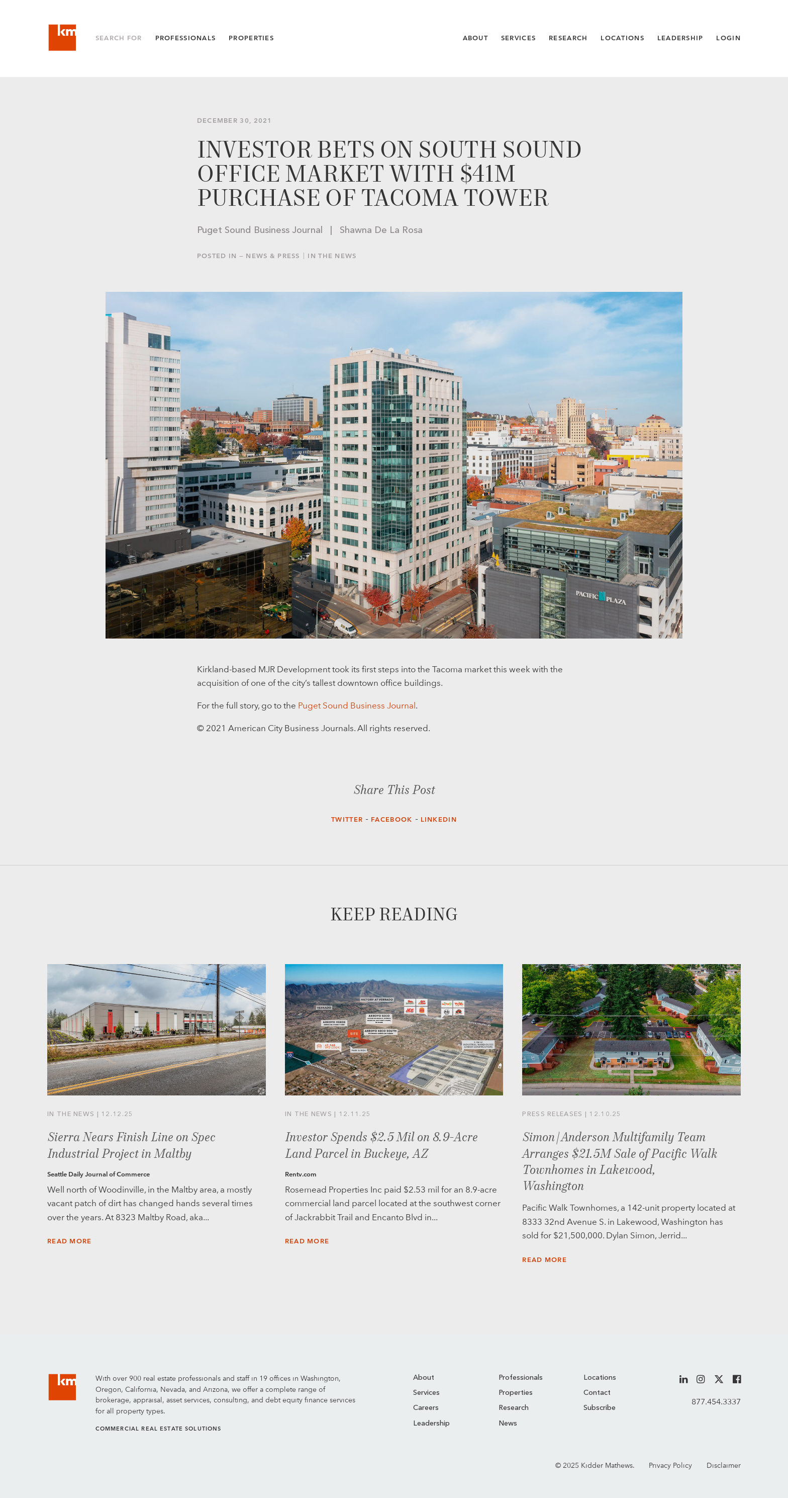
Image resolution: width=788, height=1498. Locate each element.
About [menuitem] (423, 1378)
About (475, 38)
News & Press (273, 256)
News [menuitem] (508, 1424)
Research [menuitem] (514, 1408)
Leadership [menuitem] (431, 1424)
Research (568, 38)
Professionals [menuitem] (521, 1378)
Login (728, 38)
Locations (622, 38)
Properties (251, 38)
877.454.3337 (716, 1401)
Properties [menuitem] (516, 1393)
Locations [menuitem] (599, 1378)
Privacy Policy (670, 1465)
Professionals (185, 38)
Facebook (391, 819)
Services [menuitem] (426, 1393)
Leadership (680, 38)
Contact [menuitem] (597, 1393)
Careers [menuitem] (426, 1408)
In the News (332, 256)
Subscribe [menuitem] (599, 1408)
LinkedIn (439, 819)
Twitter (347, 819)
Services (518, 38)
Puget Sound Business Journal (357, 705)
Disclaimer (724, 1465)
